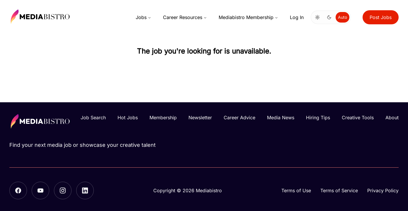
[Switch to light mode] (317, 17)
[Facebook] (18, 190)
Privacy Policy (383, 190)
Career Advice (239, 117)
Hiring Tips (318, 117)
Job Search (93, 117)
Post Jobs (381, 17)
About (392, 117)
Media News (280, 117)
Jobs (143, 17)
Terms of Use (296, 190)
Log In (297, 17)
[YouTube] (40, 190)
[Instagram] (63, 190)
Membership (163, 117)
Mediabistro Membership (248, 17)
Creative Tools (358, 117)
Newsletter (200, 117)
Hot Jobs (128, 117)
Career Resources (185, 17)
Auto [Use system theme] (342, 17)
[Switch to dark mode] (329, 17)
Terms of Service (339, 190)
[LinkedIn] (85, 190)
